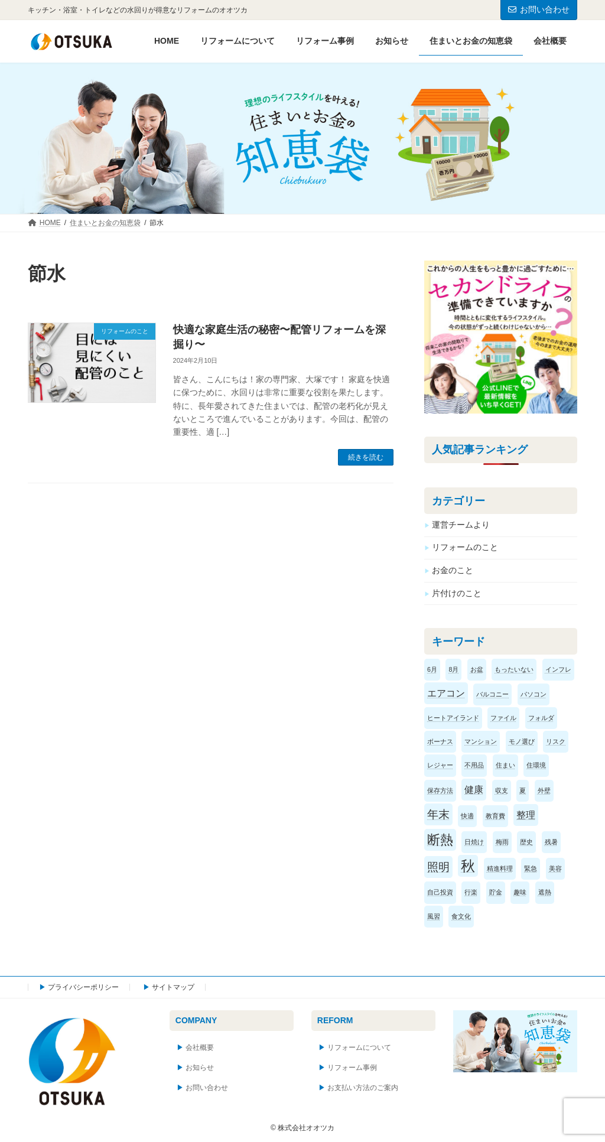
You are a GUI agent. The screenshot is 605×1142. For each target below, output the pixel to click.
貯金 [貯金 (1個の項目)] (495, 892)
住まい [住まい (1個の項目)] (505, 765)
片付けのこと (457, 592)
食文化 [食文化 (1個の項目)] (461, 915)
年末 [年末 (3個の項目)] (438, 814)
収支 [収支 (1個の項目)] (501, 789)
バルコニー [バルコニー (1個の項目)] (492, 694)
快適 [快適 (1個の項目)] (467, 815)
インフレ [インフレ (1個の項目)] (558, 668)
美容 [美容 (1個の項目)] (555, 868)
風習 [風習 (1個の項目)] (433, 915)
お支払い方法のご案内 (362, 1088)
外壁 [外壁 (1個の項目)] (544, 789)
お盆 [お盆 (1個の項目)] (476, 668)
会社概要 (200, 1048)
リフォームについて (359, 1048)
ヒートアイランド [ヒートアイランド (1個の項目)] (453, 717)
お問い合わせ (539, 9)
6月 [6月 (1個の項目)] (432, 668)
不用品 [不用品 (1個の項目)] (474, 765)
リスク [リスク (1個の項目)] (555, 741)
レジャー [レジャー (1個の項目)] (440, 765)
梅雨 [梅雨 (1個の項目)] (502, 841)
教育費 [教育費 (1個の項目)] (495, 815)
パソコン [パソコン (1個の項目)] (534, 694)
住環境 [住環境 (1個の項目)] (536, 765)
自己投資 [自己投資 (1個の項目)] (440, 892)
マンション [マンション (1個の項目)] (480, 741)
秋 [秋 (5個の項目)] (468, 866)
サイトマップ (173, 987)
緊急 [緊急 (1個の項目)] (530, 868)
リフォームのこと (465, 547)
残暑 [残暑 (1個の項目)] (551, 841)
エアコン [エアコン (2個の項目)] (446, 693)
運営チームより (461, 524)
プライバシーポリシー (83, 987)
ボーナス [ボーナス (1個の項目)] (440, 741)
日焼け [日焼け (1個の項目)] (474, 841)
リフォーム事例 (352, 1068)
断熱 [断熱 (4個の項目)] (440, 839)
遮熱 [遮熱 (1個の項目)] (544, 892)
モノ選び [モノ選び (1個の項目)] (522, 741)
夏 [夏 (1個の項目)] (522, 789)
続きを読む (365, 457)
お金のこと (452, 570)
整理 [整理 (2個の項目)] (525, 815)
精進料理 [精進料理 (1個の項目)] (500, 868)
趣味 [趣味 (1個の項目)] (519, 892)
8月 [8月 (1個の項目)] (453, 668)
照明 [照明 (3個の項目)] (438, 867)
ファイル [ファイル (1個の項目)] (503, 717)
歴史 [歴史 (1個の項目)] (526, 841)
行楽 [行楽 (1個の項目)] (470, 892)
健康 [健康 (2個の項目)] (473, 789)
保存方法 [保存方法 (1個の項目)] (440, 789)
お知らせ (200, 1068)
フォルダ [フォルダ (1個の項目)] (541, 717)
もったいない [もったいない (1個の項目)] (514, 668)
